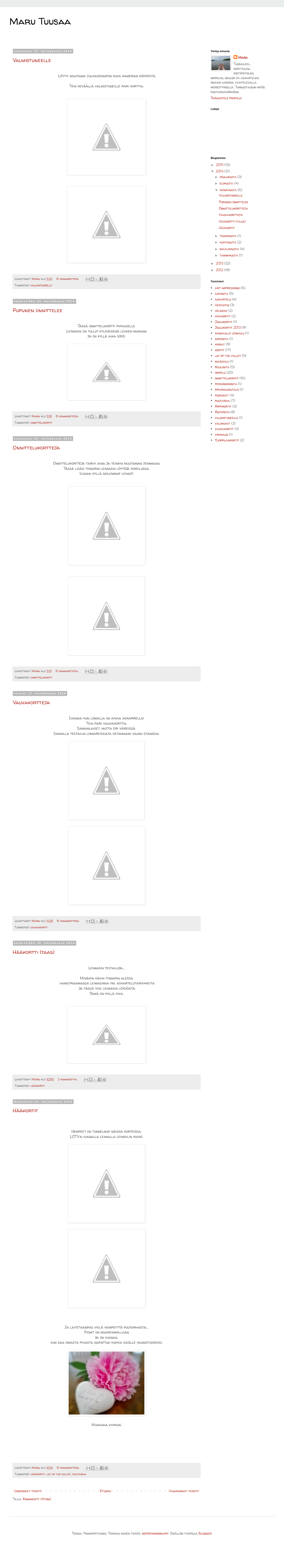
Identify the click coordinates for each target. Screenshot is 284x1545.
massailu (222, 361)
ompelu (220, 372)
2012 (220, 270)
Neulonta (222, 367)
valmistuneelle (41, 285)
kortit (219, 350)
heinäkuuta (229, 190)
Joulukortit (223, 321)
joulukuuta (228, 177)
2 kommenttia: (68, 1079)
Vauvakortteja (31, 702)
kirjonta (221, 339)
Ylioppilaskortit (227, 440)
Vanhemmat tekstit (184, 1491)
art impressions (227, 288)
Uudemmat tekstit (28, 1491)
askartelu (223, 299)
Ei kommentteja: (68, 279)
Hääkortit (25, 1110)
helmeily (221, 310)
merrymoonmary (155, 1533)
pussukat (222, 395)
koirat (220, 344)
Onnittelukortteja (36, 447)
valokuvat (222, 423)
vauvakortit (39, 927)
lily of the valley (58, 1474)
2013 (220, 263)
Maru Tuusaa (40, 21)
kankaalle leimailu (229, 333)
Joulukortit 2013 (228, 327)
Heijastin (222, 305)
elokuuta (227, 183)
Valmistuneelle (32, 60)
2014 (220, 171)
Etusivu (105, 1491)
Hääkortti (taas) (33, 952)
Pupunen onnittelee (37, 310)
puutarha (79, 1474)
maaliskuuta (230, 249)
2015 (220, 164)
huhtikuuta (228, 242)
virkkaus (221, 434)
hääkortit (38, 1086)
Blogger (205, 1533)
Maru (242, 57)
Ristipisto (222, 412)
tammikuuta (229, 255)
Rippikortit (223, 406)
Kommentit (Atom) (37, 1499)
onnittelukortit (41, 423)
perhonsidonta (226, 384)
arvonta (221, 293)
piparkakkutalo (227, 389)
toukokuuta (229, 236)
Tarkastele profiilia (226, 98)
